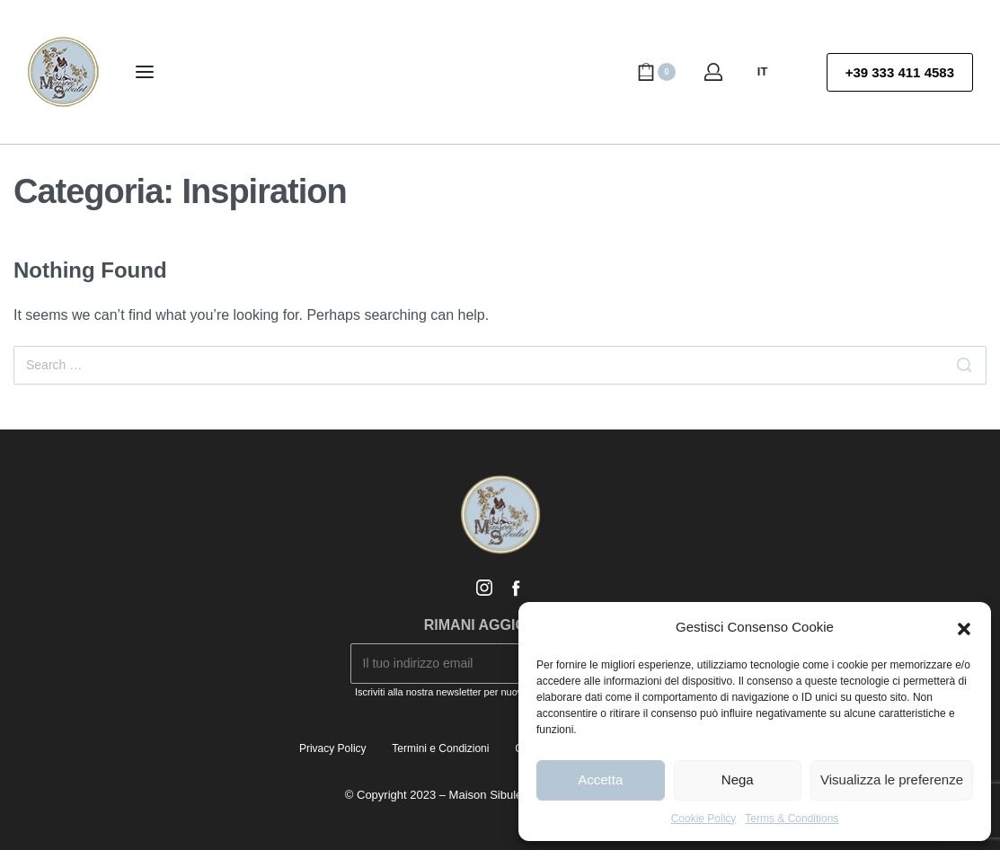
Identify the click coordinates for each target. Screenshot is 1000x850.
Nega (737, 779)
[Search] (964, 365)
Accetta (600, 779)
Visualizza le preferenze (891, 779)
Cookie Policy (704, 818)
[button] (964, 627)
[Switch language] (770, 72)
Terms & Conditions (791, 818)
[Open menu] (145, 72)
